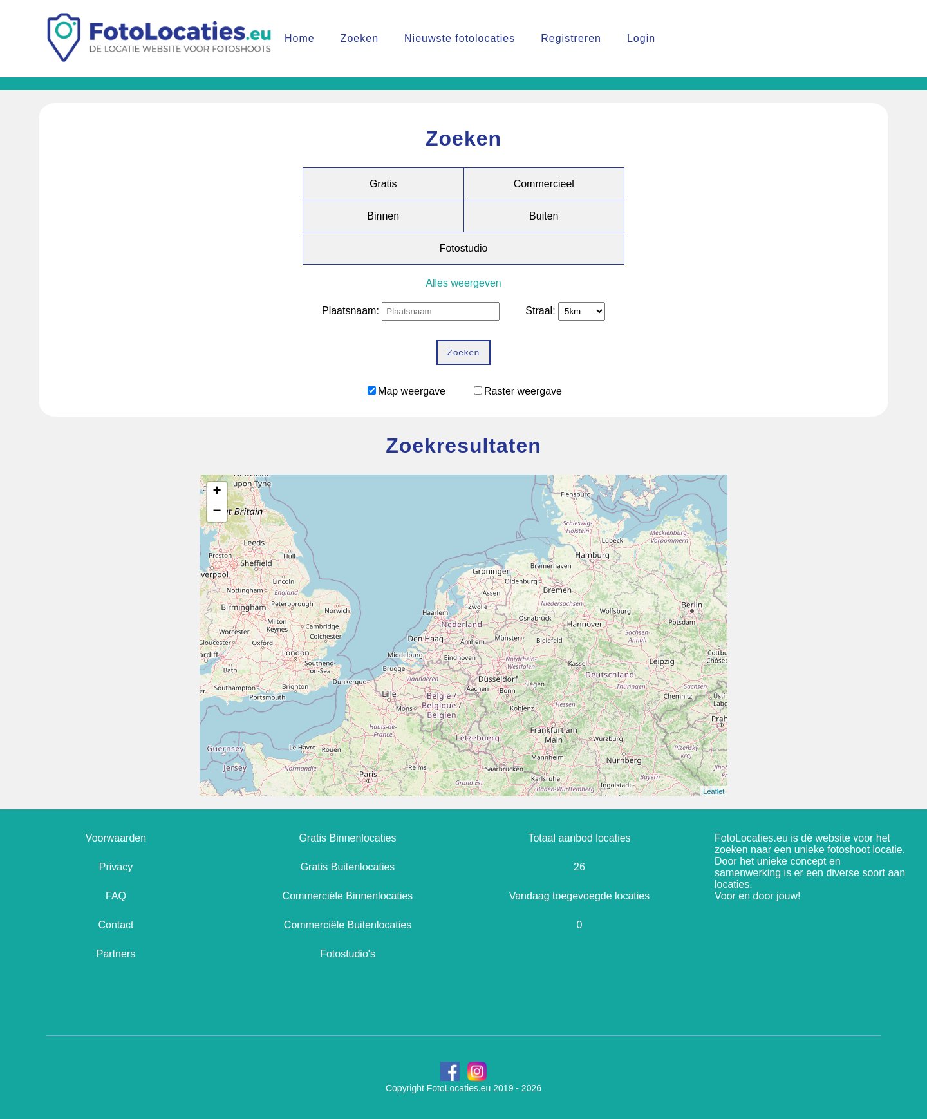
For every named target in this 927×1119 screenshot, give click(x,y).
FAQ (116, 895)
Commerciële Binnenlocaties (348, 895)
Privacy (116, 866)
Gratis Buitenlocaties (348, 866)
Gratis (383, 183)
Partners (116, 953)
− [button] (216, 512)
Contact (115, 924)
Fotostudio (464, 248)
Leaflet (713, 791)
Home (300, 38)
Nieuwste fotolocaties (459, 38)
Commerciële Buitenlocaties (347, 924)
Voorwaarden (116, 837)
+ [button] (216, 492)
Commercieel (544, 183)
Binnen (383, 216)
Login (641, 38)
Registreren (571, 38)
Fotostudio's (347, 953)
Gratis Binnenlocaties (347, 837)
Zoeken (360, 38)
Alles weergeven (463, 282)
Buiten (543, 216)
